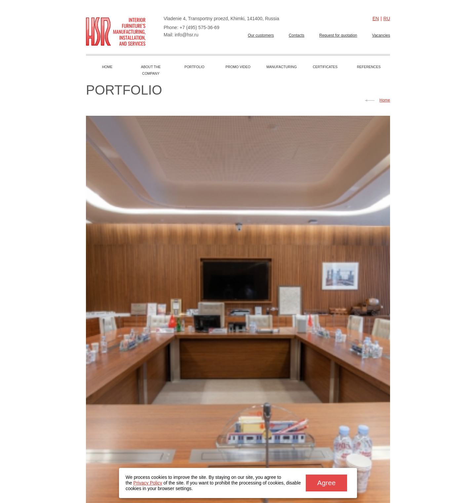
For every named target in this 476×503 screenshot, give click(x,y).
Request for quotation (338, 35)
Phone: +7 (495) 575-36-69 (191, 27)
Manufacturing (281, 67)
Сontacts (296, 35)
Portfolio (194, 67)
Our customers (261, 35)
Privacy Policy (147, 482)
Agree (326, 482)
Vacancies (381, 35)
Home (107, 67)
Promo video (237, 67)
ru (386, 18)
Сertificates (325, 67)
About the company (151, 70)
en (376, 18)
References (369, 67)
